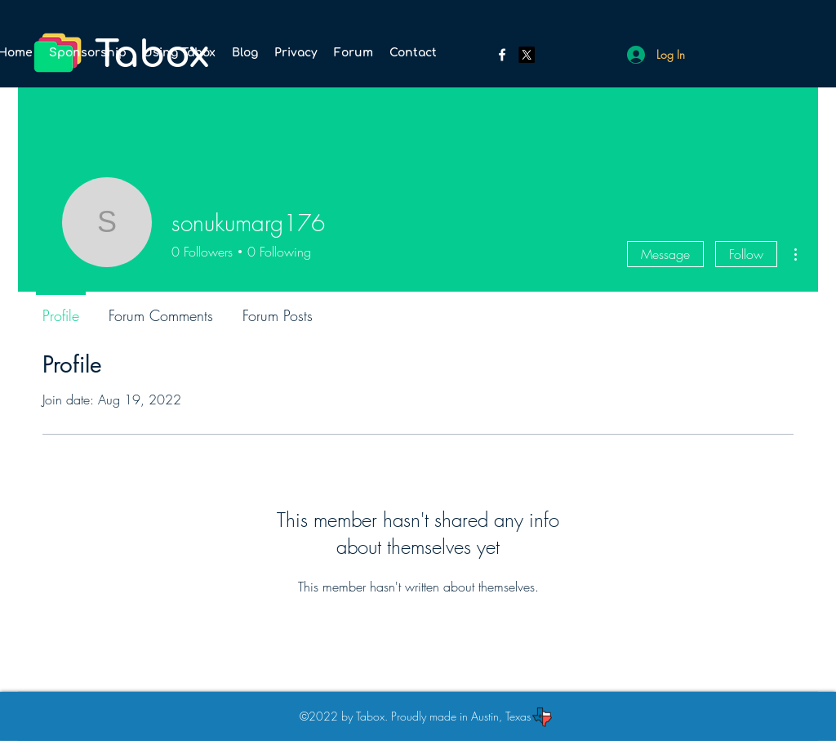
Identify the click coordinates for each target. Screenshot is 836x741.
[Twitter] (526, 55)
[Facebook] (502, 55)
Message (665, 254)
